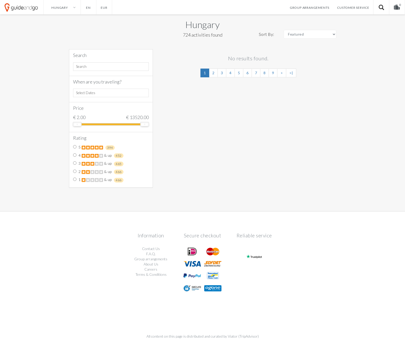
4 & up (98, 155)
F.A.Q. (151, 254)
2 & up (98, 171)
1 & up (98, 179)
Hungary (202, 24)
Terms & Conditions (151, 274)
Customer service (353, 8)
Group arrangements (309, 8)
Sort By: (266, 34)
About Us (151, 264)
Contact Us (151, 248)
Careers (150, 269)
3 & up (98, 163)
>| (291, 73)
